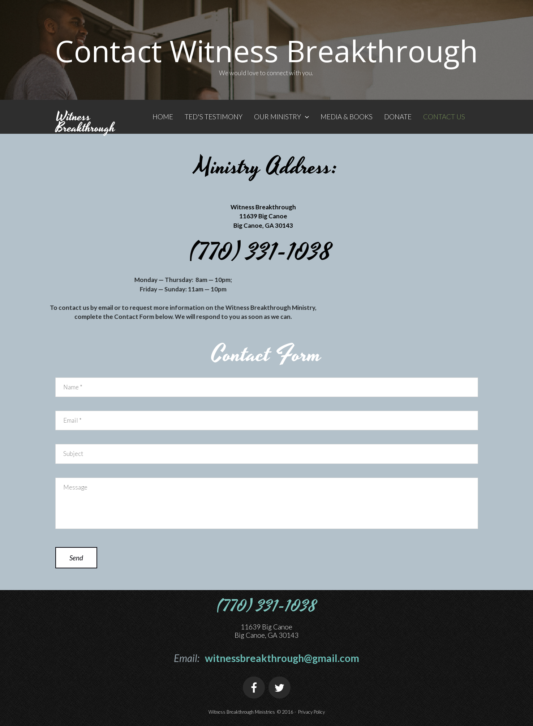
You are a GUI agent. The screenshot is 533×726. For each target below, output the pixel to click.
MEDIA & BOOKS (347, 116)
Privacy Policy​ (311, 712)
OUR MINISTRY (281, 116)
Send (76, 558)
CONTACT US (444, 116)
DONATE (398, 116)
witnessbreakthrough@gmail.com (282, 658)
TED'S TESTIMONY (213, 116)
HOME (162, 116)
